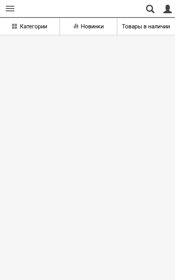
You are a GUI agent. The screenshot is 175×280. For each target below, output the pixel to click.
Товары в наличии (146, 26)
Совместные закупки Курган (42, 9)
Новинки (88, 26)
